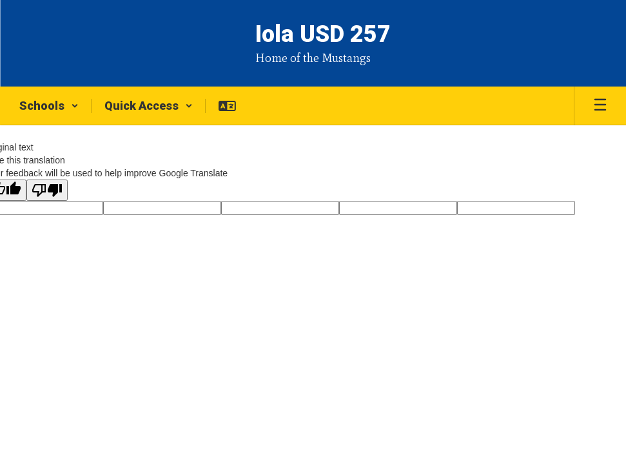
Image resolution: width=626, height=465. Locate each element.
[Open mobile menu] (600, 106)
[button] (49, 106)
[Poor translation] (47, 190)
